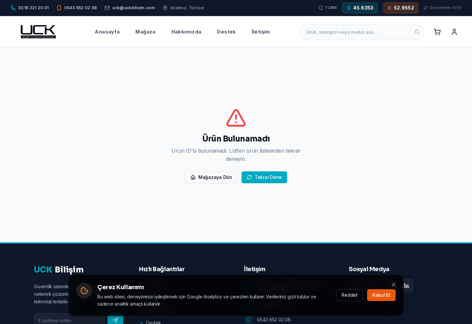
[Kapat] (393, 284)
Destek (226, 32)
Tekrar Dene (264, 177)
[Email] (129, 8)
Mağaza (145, 32)
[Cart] (437, 32)
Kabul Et (381, 295)
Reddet (350, 295)
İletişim (261, 32)
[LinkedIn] (406, 285)
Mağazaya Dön (211, 177)
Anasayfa (107, 32)
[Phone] (29, 8)
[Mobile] (76, 8)
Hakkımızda (186, 32)
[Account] (454, 32)
